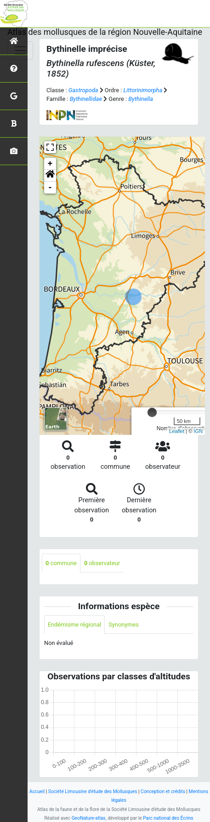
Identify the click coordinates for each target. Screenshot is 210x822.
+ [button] (50, 163)
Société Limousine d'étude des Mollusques (92, 791)
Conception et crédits (163, 791)
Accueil (37, 791)
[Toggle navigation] (20, 50)
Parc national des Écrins (168, 818)
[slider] (152, 412)
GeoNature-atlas (89, 818)
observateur (102, 563)
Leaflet (176, 431)
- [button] (50, 187)
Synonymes (123, 624)
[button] (50, 176)
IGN (198, 431)
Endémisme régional (74, 624)
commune (61, 563)
